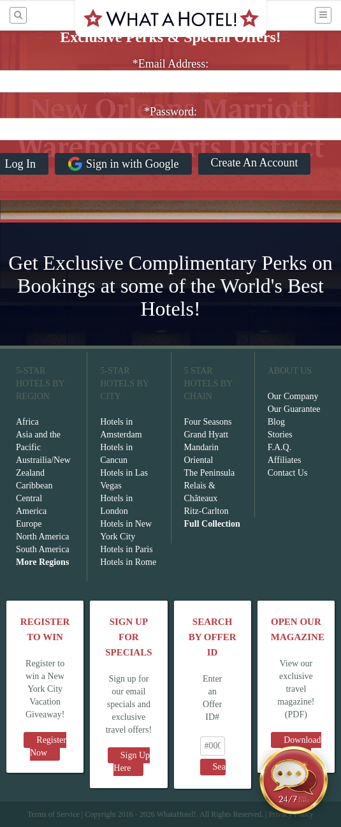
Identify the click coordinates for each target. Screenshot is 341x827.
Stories (280, 434)
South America (42, 549)
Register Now (48, 746)
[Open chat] (293, 779)
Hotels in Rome (128, 562)
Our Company (293, 396)
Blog (276, 422)
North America (42, 536)
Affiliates (284, 460)
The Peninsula (209, 473)
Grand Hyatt (206, 434)
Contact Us (288, 473)
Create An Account (254, 162)
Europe (28, 524)
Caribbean (34, 485)
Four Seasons (208, 422)
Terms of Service (53, 814)
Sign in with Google (123, 164)
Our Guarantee (294, 409)
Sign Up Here (131, 761)
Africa (27, 422)
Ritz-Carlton (206, 511)
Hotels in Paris (126, 549)
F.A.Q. (279, 447)
